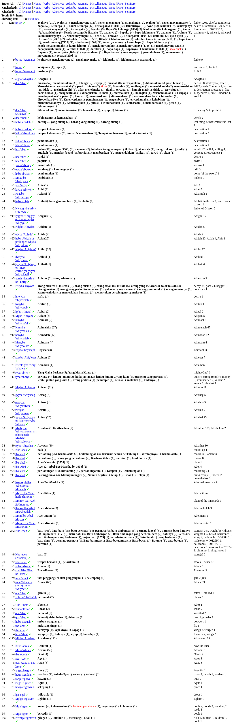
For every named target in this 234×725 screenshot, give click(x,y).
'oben (21, 562)
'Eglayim (24, 698)
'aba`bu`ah (26, 597)
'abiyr (21, 372)
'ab (18, 22)
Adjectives (58, 3)
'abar (20, 625)
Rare (120, 3)
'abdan (22, 141)
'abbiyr (22, 376)
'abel (20, 458)
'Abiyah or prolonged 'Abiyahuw (25, 242)
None (112, 3)
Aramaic (83, 3)
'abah (20, 149)
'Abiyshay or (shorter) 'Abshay (25, 421)
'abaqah (23, 621)
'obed (21, 117)
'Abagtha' (24, 79)
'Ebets (21, 604)
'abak (21, 449)
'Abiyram (25, 387)
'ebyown (24, 285)
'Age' (20, 658)
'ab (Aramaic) (25, 59)
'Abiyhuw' (25, 249)
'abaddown (25, 133)
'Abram (23, 650)
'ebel (20, 471)
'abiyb (22, 201)
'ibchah (22, 173)
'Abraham (25, 638)
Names (27, 3)
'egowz (22, 678)
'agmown (25, 717)
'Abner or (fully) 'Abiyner (23, 585)
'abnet (21, 578)
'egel (20, 694)
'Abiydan (25, 226)
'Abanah (23, 566)
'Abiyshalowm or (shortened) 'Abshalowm (25, 435)
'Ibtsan (22, 609)
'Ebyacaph (25, 350)
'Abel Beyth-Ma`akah (23, 486)
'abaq (20, 613)
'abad (20, 83)
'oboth (21, 654)
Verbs (46, 3)
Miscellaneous (98, 3)
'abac (20, 593)
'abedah (23, 122)
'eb (18, 67)
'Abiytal (23, 311)
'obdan (22, 145)
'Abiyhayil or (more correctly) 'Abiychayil (25, 269)
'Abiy (21, 185)
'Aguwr (23, 683)
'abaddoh (23, 129)
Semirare (130, 3)
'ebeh (20, 161)
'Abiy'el (23, 189)
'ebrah (21, 634)
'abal (20, 454)
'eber (20, 630)
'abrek (22, 646)
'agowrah (24, 687)
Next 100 (33, 18)
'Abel (20, 466)
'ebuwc (23, 169)
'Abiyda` (24, 234)
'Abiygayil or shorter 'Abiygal (25, 219)
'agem (21, 713)
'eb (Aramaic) (25, 71)
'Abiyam (24, 315)
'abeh (20, 156)
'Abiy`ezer (25, 357)
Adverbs (71, 3)
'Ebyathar (24, 445)
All (19, 7)
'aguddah (23, 674)
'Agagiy (23, 670)
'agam (21, 706)
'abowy (23, 165)
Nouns (37, 3)
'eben (21, 530)
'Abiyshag (25, 394)
